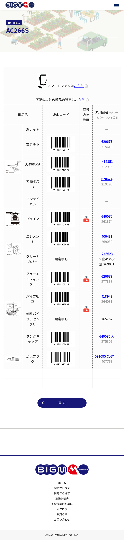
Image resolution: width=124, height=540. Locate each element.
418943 (106, 296)
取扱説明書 (62, 498)
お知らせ (62, 514)
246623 (107, 253)
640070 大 (106, 336)
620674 (106, 178)
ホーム (62, 483)
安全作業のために (62, 504)
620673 (106, 141)
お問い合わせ (62, 519)
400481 (106, 236)
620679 (106, 276)
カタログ (62, 509)
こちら (79, 85)
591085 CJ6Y (104, 356)
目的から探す (62, 493)
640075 (106, 216)
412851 (107, 161)
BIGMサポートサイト (20, 5)
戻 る (62, 402)
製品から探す (62, 488)
